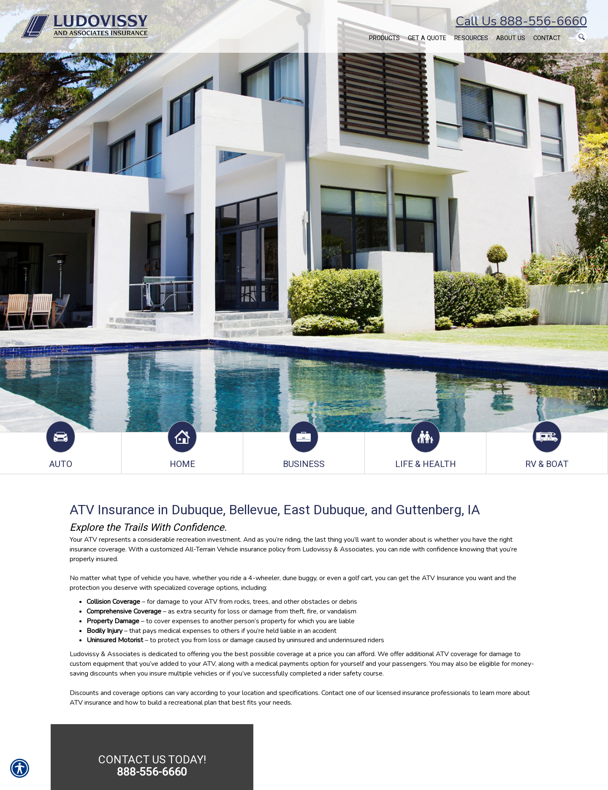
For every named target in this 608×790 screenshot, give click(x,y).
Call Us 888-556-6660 (521, 21)
